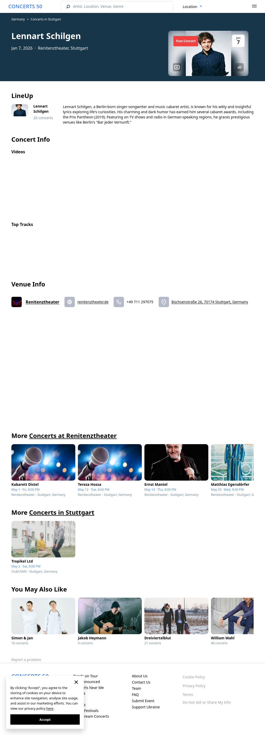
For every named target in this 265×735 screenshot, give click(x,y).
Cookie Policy (194, 677)
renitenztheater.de (92, 301)
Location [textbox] (190, 6)
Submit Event (143, 700)
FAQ (135, 694)
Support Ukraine (146, 706)
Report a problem (26, 659)
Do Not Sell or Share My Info (207, 702)
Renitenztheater (42, 302)
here (49, 708)
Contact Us (141, 682)
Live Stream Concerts (91, 716)
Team (136, 688)
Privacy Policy (194, 685)
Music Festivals (86, 710)
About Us (140, 675)
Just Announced (86, 681)
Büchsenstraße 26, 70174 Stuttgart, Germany (210, 301)
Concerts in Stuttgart (46, 19)
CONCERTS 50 (25, 6)
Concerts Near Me (88, 687)
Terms (188, 694)
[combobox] (192, 7)
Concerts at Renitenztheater (72, 435)
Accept (44, 719)
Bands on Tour (85, 675)
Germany (18, 19)
